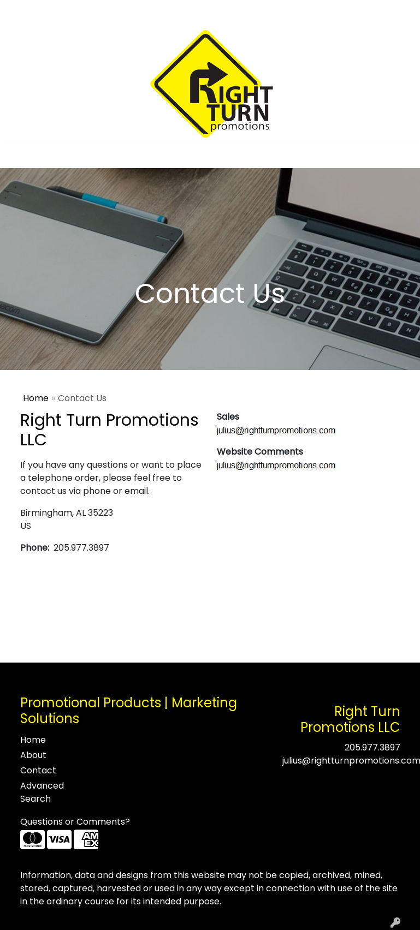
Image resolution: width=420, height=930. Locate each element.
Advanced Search (42, 792)
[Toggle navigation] (16, 156)
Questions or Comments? (75, 821)
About (57, 11)
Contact (157, 11)
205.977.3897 (372, 747)
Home (23, 11)
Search (268, 11)
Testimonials (105, 11)
